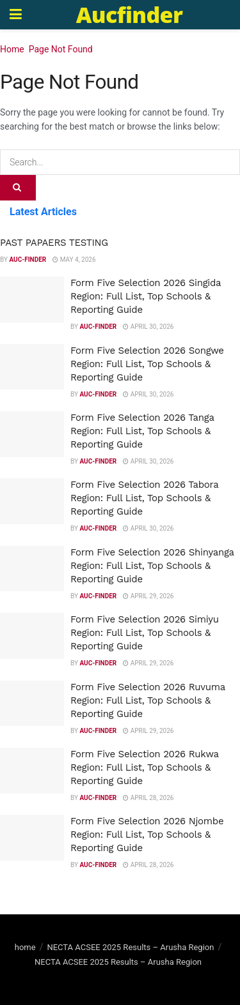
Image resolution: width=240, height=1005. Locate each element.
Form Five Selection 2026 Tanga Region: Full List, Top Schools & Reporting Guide (142, 431)
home (25, 947)
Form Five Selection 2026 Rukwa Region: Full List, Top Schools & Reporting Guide (144, 767)
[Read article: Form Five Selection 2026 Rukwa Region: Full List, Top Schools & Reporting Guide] (32, 771)
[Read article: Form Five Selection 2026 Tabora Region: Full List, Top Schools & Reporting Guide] (32, 501)
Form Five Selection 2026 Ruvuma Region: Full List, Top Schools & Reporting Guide (147, 700)
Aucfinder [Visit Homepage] (129, 15)
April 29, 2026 (148, 596)
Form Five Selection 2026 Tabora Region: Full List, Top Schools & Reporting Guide (144, 498)
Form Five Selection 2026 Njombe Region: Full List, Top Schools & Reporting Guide (146, 834)
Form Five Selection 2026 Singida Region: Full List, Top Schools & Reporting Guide (145, 296)
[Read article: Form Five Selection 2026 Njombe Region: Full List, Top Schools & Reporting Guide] (32, 838)
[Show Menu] (16, 14)
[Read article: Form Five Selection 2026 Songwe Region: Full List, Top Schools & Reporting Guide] (32, 367)
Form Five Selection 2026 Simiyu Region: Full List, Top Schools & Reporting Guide (144, 633)
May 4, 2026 (73, 259)
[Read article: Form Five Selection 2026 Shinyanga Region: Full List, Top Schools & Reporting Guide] (32, 569)
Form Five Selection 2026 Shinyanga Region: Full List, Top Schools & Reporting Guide (152, 566)
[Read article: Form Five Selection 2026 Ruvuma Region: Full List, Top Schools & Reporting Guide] (32, 704)
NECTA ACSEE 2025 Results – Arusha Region (130, 947)
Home (12, 49)
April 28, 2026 (148, 797)
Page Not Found (61, 49)
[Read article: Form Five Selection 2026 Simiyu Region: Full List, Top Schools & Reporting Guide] (32, 636)
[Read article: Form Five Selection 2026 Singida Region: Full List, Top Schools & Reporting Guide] (32, 299)
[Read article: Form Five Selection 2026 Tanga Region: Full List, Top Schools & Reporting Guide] (32, 434)
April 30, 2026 (148, 326)
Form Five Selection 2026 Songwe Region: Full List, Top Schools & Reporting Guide (147, 364)
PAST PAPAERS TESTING (54, 242)
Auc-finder (27, 259)
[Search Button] (18, 187)
